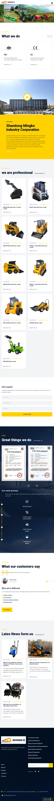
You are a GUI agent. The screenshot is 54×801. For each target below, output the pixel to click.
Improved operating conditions (10, 600)
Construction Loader (16, 204)
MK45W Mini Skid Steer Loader (12, 246)
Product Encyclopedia (17, 659)
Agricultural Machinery (34, 740)
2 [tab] (49, 581)
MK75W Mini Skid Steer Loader (12, 323)
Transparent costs (7, 602)
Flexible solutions (7, 595)
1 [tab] (47, 581)
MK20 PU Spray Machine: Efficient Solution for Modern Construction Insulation (13, 664)
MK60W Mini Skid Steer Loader (12, 284)
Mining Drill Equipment (34, 752)
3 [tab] (51, 581)
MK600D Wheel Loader (36, 323)
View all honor (37, 440)
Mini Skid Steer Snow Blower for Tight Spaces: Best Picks (12, 705)
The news (3, 776)
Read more (9, 151)
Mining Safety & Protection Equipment (38, 746)
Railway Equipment (33, 755)
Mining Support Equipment (35, 749)
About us (3, 767)
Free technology (7, 597)
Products (3, 770)
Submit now (27, 414)
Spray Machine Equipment (34, 758)
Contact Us (7, 64)
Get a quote (7, 609)
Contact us (4, 773)
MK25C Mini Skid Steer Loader (38, 207)
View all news (39, 634)
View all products (40, 173)
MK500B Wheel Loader (9, 361)
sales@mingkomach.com (9, 795)
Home (2, 764)
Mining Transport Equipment (35, 743)
